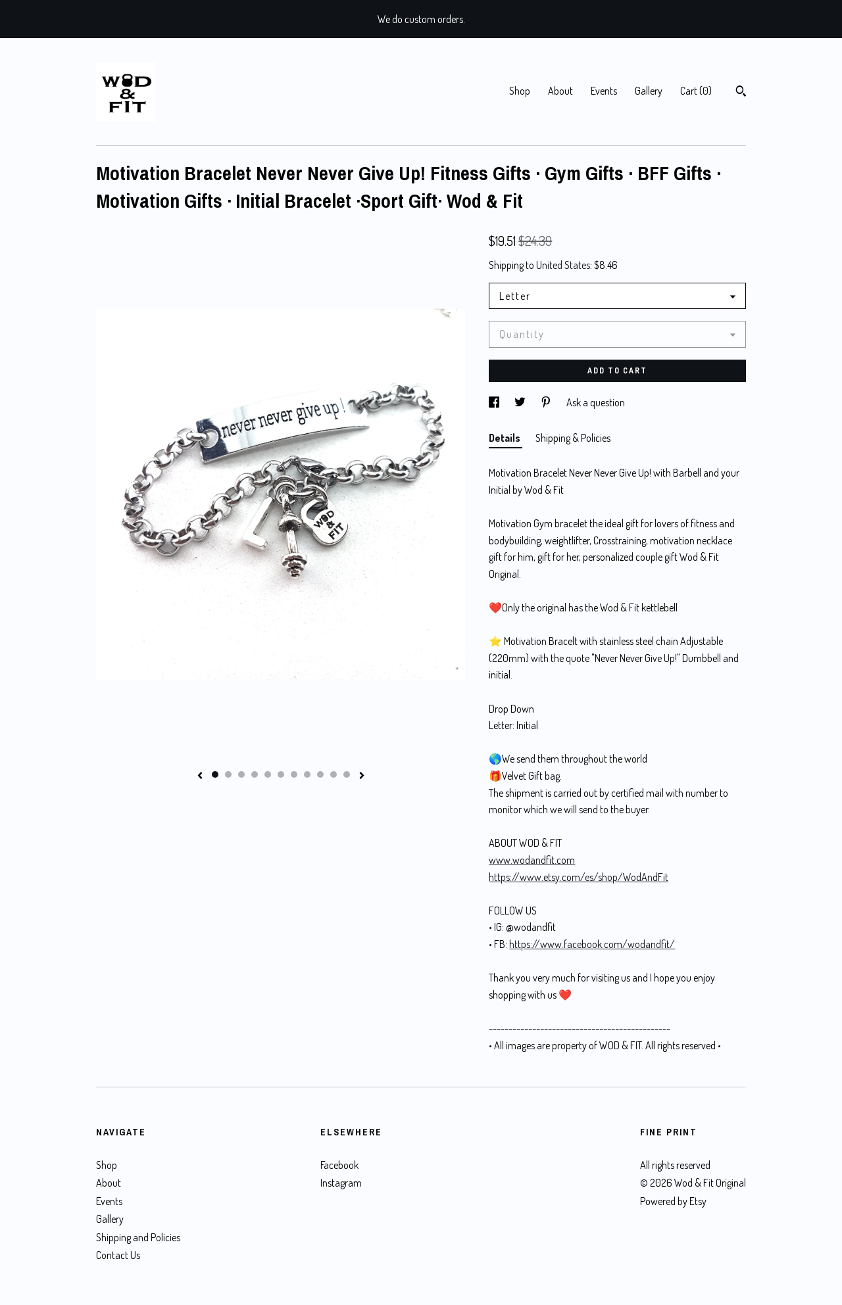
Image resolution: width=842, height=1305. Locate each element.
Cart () (696, 90)
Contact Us (118, 1255)
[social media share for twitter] (521, 402)
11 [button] (346, 774)
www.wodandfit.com (532, 859)
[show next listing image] (362, 776)
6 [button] (281, 774)
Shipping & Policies (572, 437)
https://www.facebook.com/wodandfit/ (592, 944)
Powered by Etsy (673, 1201)
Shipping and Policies (138, 1237)
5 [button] (267, 774)
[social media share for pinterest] (547, 402)
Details (505, 437)
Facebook (339, 1165)
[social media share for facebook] (495, 402)
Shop (519, 90)
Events (604, 90)
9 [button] (320, 774)
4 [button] (254, 774)
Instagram (341, 1182)
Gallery (648, 90)
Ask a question (595, 402)
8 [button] (307, 774)
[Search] (741, 92)
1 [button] (215, 774)
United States (563, 265)
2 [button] (228, 774)
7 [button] (294, 774)
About (560, 90)
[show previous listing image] (200, 776)
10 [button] (333, 774)
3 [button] (241, 774)
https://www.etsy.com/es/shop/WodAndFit (578, 877)
